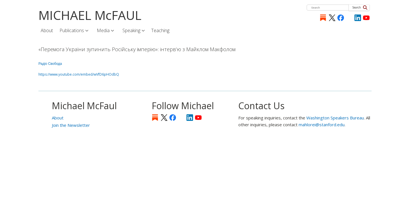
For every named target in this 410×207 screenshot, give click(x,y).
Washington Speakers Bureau (335, 118)
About (57, 118)
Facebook (340, 18)
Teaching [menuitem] (160, 30)
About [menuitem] (47, 30)
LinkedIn (357, 18)
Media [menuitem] (104, 30)
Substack (323, 18)
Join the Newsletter (71, 125)
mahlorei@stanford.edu (322, 124)
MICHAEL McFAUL (90, 15)
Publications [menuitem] (72, 30)
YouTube (366, 18)
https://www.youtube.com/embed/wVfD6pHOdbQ (78, 74)
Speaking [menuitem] (131, 30)
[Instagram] (349, 18)
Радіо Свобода (50, 64)
